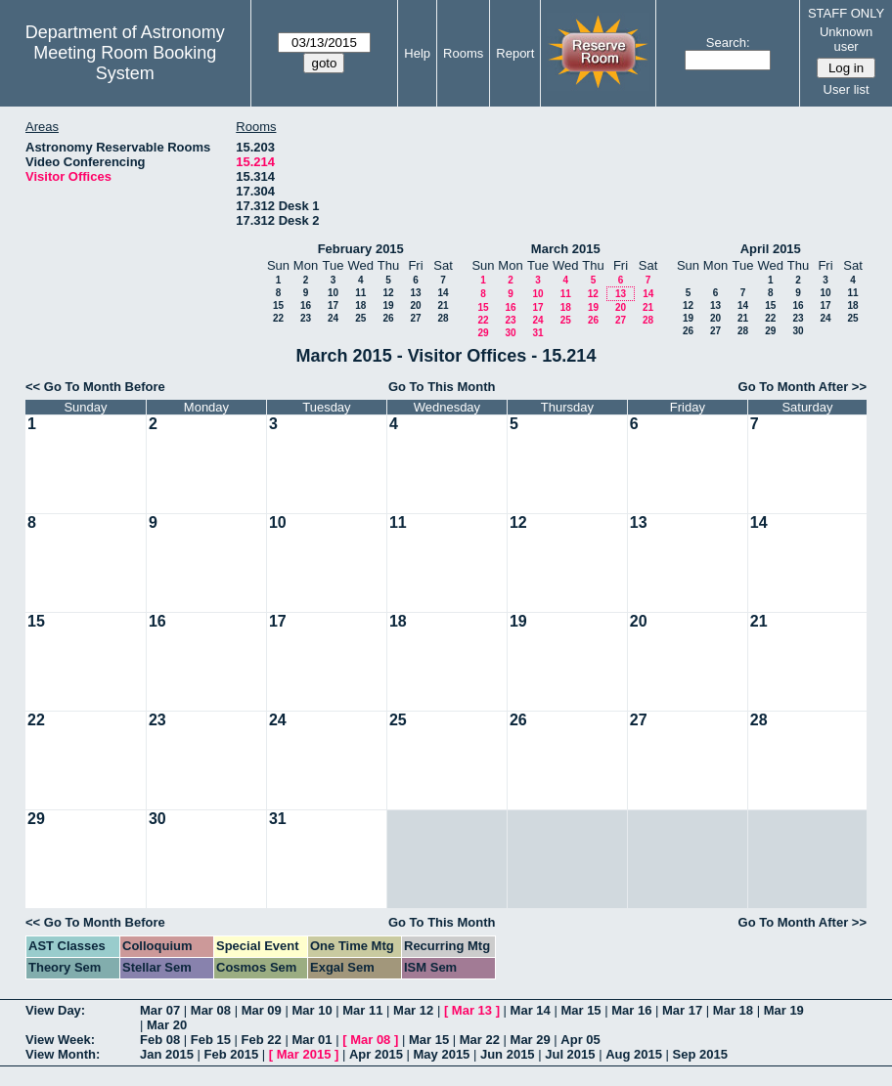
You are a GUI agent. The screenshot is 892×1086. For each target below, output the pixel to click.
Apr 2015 (376, 1054)
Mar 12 (413, 1010)
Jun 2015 (507, 1054)
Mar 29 (531, 1039)
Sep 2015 (700, 1054)
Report (515, 53)
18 (360, 305)
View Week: (60, 1039)
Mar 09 (262, 1010)
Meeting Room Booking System (124, 63)
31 (537, 332)
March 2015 (566, 248)
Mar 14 (531, 1010)
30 (510, 332)
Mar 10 (311, 1010)
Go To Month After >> (802, 386)
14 (442, 292)
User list (847, 89)
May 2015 (442, 1054)
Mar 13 (472, 1010)
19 (387, 305)
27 (415, 318)
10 (333, 292)
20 (415, 305)
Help (417, 53)
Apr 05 (580, 1039)
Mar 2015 (304, 1054)
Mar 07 (160, 1010)
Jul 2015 (570, 1054)
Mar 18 (733, 1010)
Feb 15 (211, 1039)
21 (442, 305)
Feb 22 (262, 1039)
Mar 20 (167, 1025)
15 (278, 305)
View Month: (62, 1054)
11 (360, 292)
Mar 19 (784, 1010)
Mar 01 (311, 1039)
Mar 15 (580, 1010)
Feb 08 (160, 1039)
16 (305, 305)
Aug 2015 (633, 1054)
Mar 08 (211, 1010)
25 (360, 318)
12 (387, 292)
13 (415, 292)
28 (442, 318)
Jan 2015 (167, 1054)
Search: (728, 42)
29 (482, 332)
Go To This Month (442, 386)
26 (387, 318)
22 (278, 318)
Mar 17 (682, 1010)
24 (333, 318)
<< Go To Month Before (95, 386)
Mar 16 (631, 1010)
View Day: (55, 1010)
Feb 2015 (231, 1054)
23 (305, 318)
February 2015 (361, 248)
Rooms (463, 53)
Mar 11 (362, 1010)
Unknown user (846, 39)
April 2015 (770, 248)
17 (333, 305)
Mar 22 (480, 1039)
